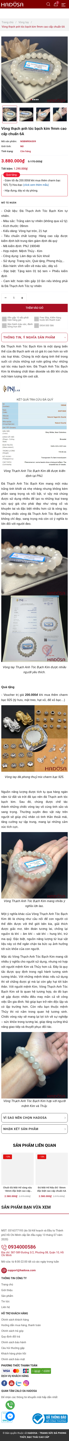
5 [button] (37, 99)
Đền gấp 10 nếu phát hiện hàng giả (18, 319)
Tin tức (5, 1301)
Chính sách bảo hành (13, 1342)
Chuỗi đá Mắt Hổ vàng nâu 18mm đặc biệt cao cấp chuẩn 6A (17, 1189)
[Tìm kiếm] (48, 4)
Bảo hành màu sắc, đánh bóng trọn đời (20, 325)
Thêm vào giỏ (34, 307)
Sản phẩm (7, 1295)
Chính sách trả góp (12, 1330)
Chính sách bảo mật (13, 1359)
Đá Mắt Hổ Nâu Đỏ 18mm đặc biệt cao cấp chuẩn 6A (51, 1189)
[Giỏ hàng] (56, 4)
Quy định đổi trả (10, 1336)
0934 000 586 (47, 325)
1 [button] (31, 99)
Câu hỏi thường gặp (12, 1348)
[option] (34, 69)
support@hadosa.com (18, 1270)
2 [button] (32, 99)
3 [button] (34, 99)
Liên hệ (5, 1307)
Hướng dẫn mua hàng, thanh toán (21, 1325)
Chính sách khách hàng (15, 1319)
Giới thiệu (7, 1290)
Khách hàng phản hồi (13, 1353)
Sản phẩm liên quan (34, 1145)
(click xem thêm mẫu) (36, 184)
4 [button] (36, 99)
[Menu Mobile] (64, 4)
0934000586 (18, 1247)
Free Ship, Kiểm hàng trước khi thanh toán (50, 319)
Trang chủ (7, 1284)
